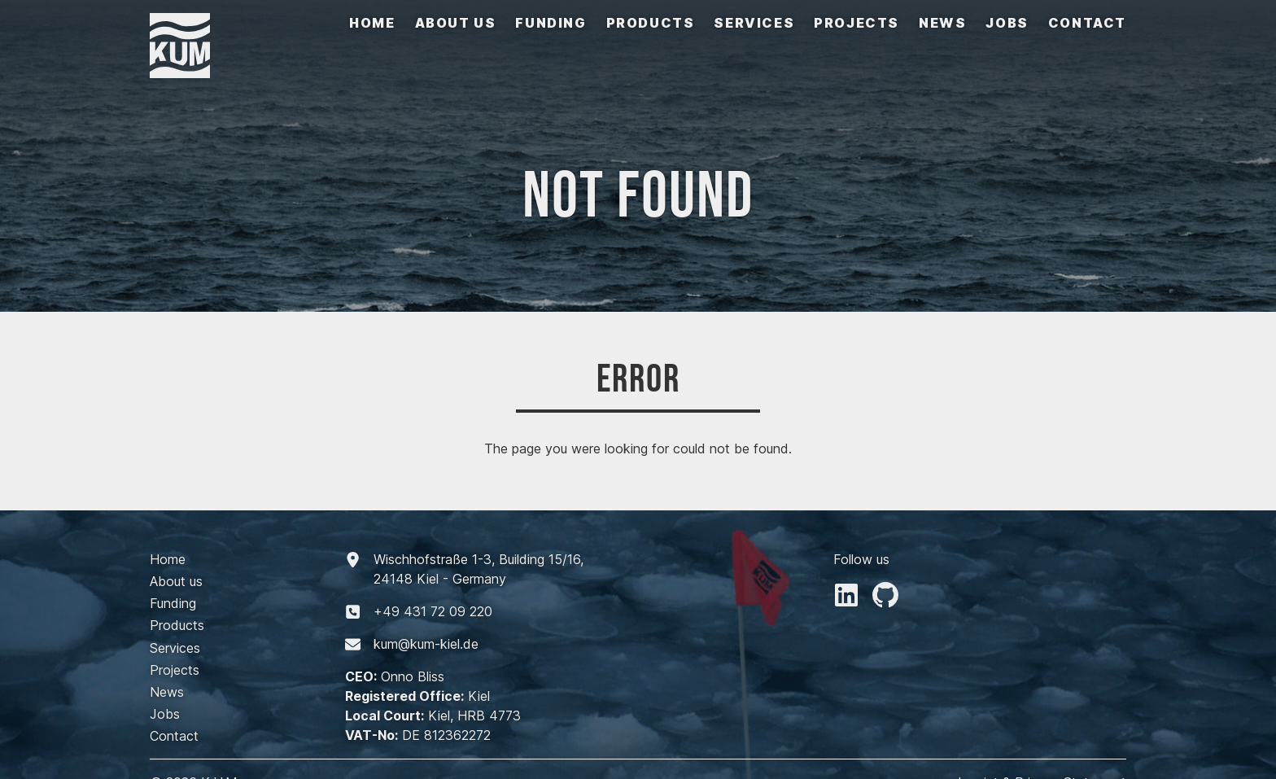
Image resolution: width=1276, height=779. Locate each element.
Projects (856, 23)
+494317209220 (433, 611)
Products (650, 23)
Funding (550, 23)
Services (754, 23)
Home (372, 23)
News (942, 23)
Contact (1087, 23)
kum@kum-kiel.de (426, 644)
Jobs (1006, 23)
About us (455, 23)
